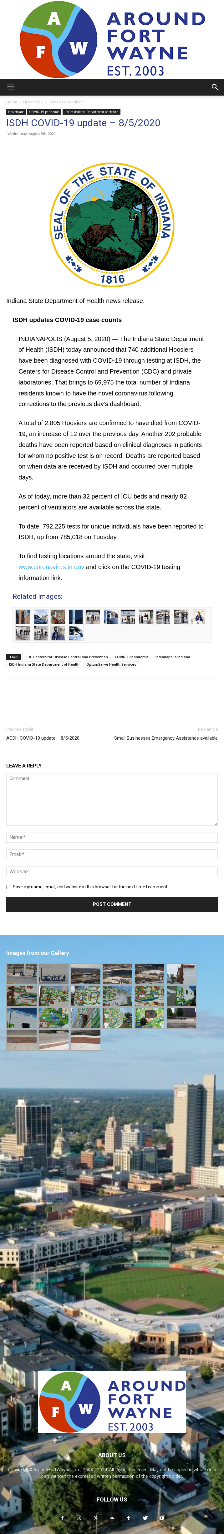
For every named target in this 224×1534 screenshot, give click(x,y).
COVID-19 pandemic (66, 102)
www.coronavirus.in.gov (51, 566)
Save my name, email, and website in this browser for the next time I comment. (90, 886)
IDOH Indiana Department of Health (91, 112)
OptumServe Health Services (111, 664)
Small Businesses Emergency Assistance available (166, 738)
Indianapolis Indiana (172, 656)
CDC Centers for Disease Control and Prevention (66, 656)
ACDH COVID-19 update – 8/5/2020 (42, 738)
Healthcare (33, 102)
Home (11, 102)
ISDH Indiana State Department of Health (44, 664)
